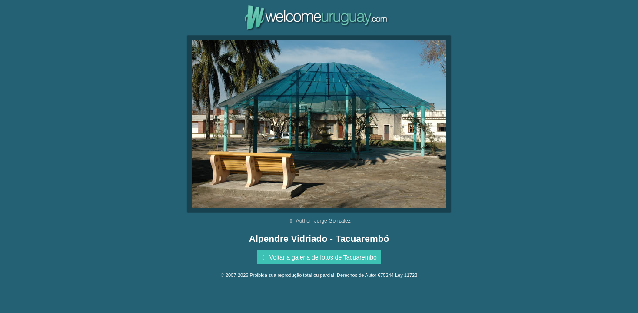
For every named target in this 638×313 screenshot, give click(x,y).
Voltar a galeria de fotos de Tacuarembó (318, 257)
